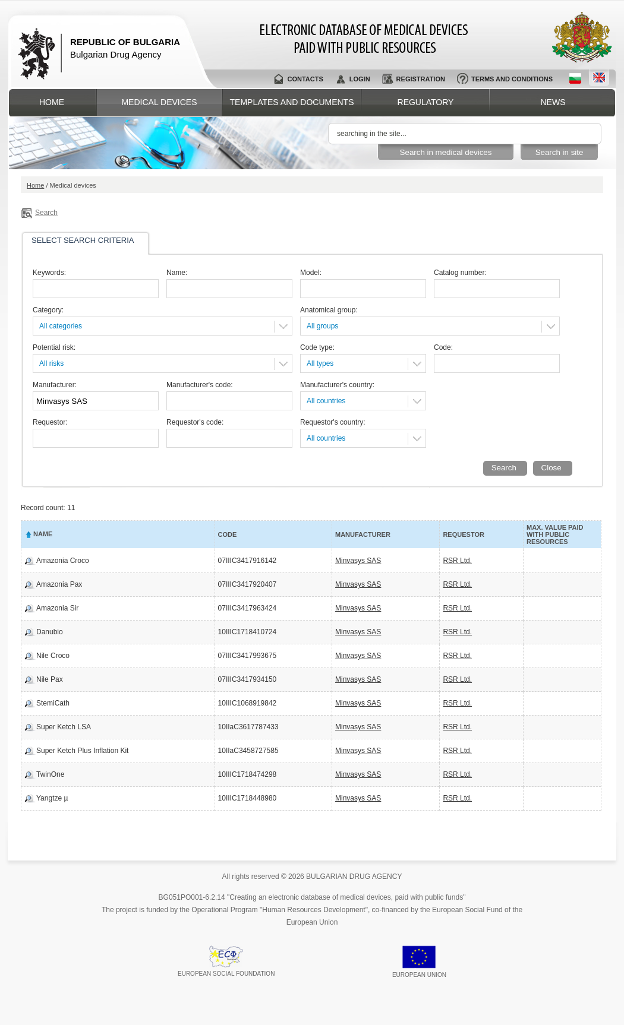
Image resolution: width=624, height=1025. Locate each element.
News (553, 102)
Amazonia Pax (59, 584)
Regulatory (426, 102)
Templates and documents (292, 102)
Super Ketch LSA (63, 727)
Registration (420, 79)
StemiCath (53, 703)
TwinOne (50, 774)
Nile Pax (49, 679)
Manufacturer (362, 534)
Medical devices (159, 102)
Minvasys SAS (358, 560)
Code (227, 534)
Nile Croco (53, 655)
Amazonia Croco (62, 560)
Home (51, 102)
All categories (60, 326)
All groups (322, 326)
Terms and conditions (512, 79)
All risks (51, 363)
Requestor (463, 534)
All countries (326, 401)
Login (359, 79)
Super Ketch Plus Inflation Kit (82, 750)
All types (320, 363)
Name (42, 533)
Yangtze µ (52, 798)
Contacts (305, 79)
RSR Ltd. (457, 560)
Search (46, 212)
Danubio (49, 632)
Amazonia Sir (57, 608)
